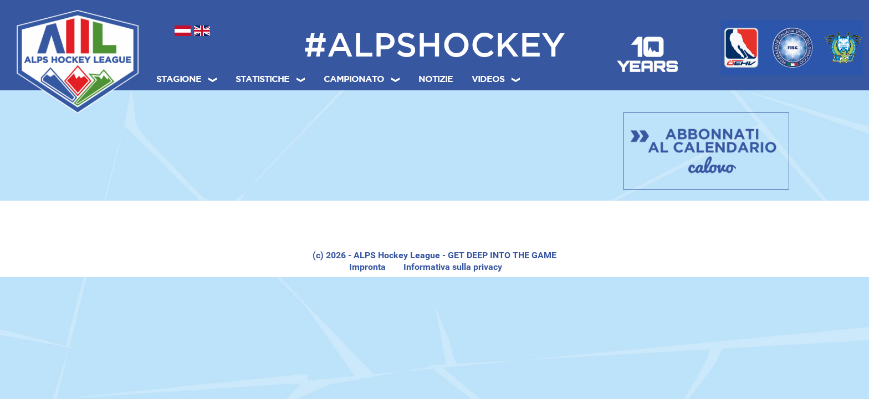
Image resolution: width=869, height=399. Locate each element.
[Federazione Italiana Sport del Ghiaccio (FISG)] (792, 48)
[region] (434, 227)
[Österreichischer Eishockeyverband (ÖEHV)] (741, 48)
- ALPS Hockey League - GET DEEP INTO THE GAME (451, 255)
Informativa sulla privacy (452, 267)
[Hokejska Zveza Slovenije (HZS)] (843, 48)
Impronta (367, 267)
